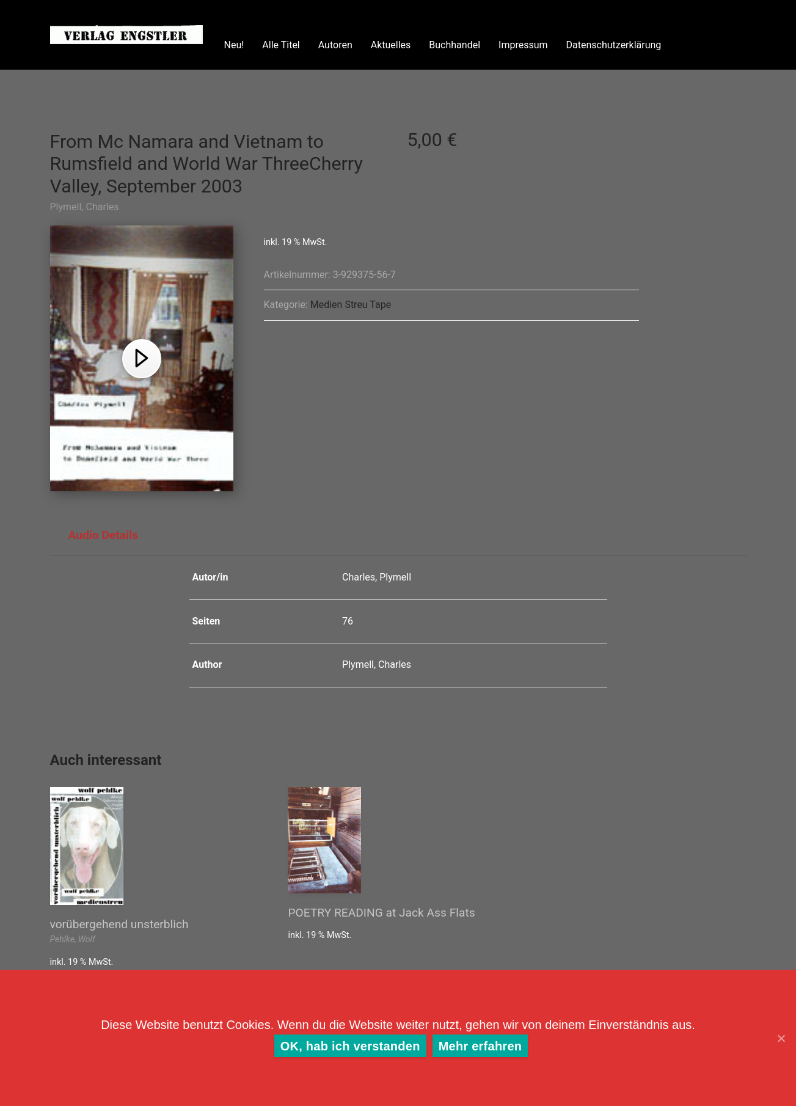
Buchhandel (454, 45)
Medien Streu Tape (350, 304)
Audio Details (103, 535)
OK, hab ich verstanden (350, 1046)
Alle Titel (280, 45)
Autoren (335, 45)
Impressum (523, 45)
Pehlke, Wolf (72, 939)
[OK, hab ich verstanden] (781, 1038)
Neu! (234, 45)
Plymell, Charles (84, 207)
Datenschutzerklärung (614, 45)
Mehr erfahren (480, 1046)
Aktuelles (391, 45)
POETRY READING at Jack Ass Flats (381, 913)
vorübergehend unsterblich (119, 924)
